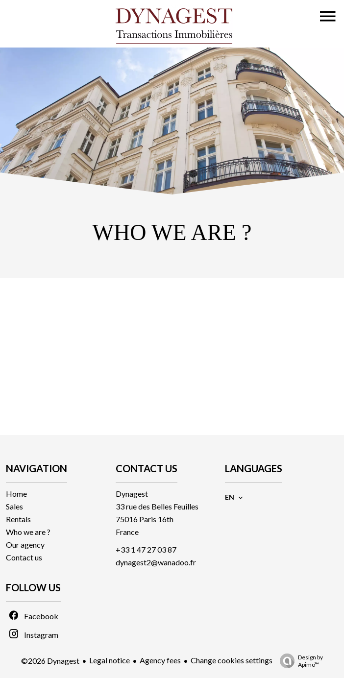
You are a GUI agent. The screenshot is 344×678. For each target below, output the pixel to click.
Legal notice (109, 660)
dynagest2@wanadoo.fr (156, 562)
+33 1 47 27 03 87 (146, 549)
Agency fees (160, 660)
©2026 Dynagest (50, 660)
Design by (299, 661)
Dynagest (132, 493)
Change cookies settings (231, 660)
